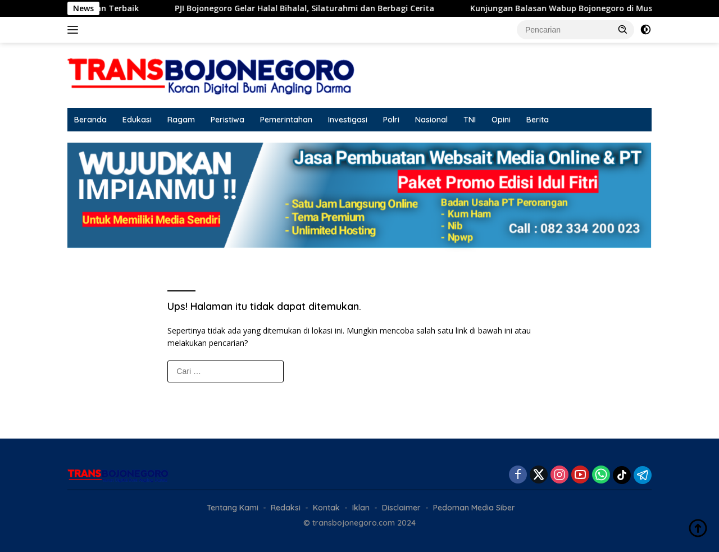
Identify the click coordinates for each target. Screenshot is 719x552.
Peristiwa (227, 120)
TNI (469, 120)
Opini (501, 120)
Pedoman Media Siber (474, 508)
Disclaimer (401, 508)
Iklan (361, 508)
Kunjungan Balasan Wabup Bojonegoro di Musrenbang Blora (595, 8)
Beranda (90, 120)
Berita (537, 120)
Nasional (431, 120)
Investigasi (347, 120)
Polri (391, 120)
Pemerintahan (286, 120)
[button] (623, 29)
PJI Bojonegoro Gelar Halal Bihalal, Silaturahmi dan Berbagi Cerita (310, 8)
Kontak (326, 508)
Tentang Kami (232, 508)
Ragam (181, 120)
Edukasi (137, 120)
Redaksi (286, 508)
